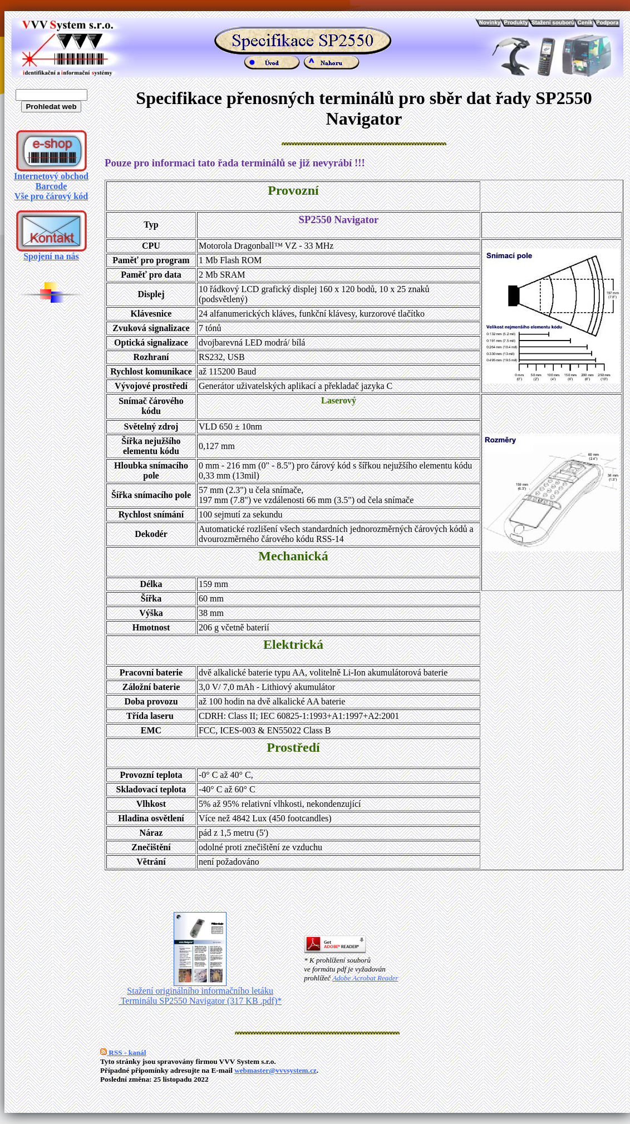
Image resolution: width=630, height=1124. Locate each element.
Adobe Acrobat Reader (365, 978)
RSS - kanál (123, 1052)
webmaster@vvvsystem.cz (275, 1070)
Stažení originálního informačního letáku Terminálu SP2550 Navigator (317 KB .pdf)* (200, 991)
